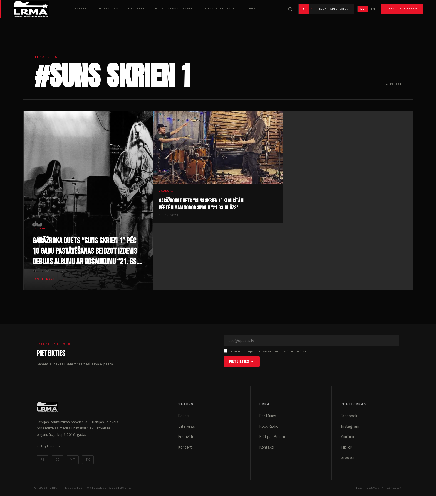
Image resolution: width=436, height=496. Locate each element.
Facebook (349, 415)
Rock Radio (268, 426)
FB (42, 459)
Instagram (350, 426)
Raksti (80, 8)
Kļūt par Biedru (272, 436)
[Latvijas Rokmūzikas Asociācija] (36, 9)
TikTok (346, 447)
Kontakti (266, 447)
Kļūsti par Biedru (402, 8)
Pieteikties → (241, 361)
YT (72, 459)
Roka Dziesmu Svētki (175, 8)
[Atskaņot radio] (304, 9)
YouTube (348, 436)
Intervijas (107, 8)
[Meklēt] (290, 9)
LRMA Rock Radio (221, 8)
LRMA (251, 8)
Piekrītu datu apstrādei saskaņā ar (265, 351)
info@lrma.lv (48, 446)
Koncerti (136, 8)
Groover (348, 457)
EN (373, 9)
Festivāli (185, 436)
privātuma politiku (293, 351)
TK (88, 459)
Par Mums (267, 415)
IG (57, 459)
